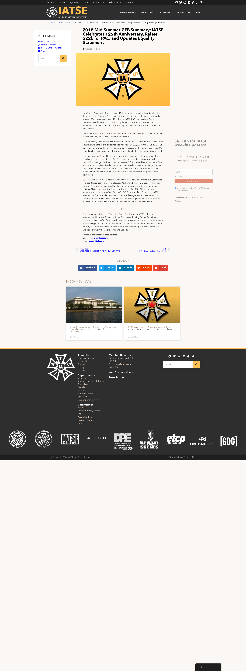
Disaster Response (86, 420)
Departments (86, 375)
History (81, 368)
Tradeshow (83, 384)
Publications (128, 13)
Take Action (182, 13)
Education (147, 13)
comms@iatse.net (100, 238)
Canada (81, 388)
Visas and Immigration (88, 400)
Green (81, 423)
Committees (85, 405)
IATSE (73, 11)
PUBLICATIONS (47, 36)
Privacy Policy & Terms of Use (182, 457)
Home (52, 23)
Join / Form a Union (121, 372)
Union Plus (114, 368)
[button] (87, 268)
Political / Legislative (87, 394)
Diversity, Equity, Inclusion (90, 411)
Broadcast (82, 391)
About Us (83, 355)
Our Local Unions (86, 358)
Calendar (164, 13)
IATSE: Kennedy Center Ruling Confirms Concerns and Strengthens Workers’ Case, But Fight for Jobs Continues (93, 329)
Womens (82, 408)
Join (197, 13)
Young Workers (85, 417)
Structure (82, 364)
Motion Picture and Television (91, 381)
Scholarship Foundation (120, 364)
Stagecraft (82, 378)
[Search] (63, 58)
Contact (81, 371)
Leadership (83, 361)
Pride (80, 414)
